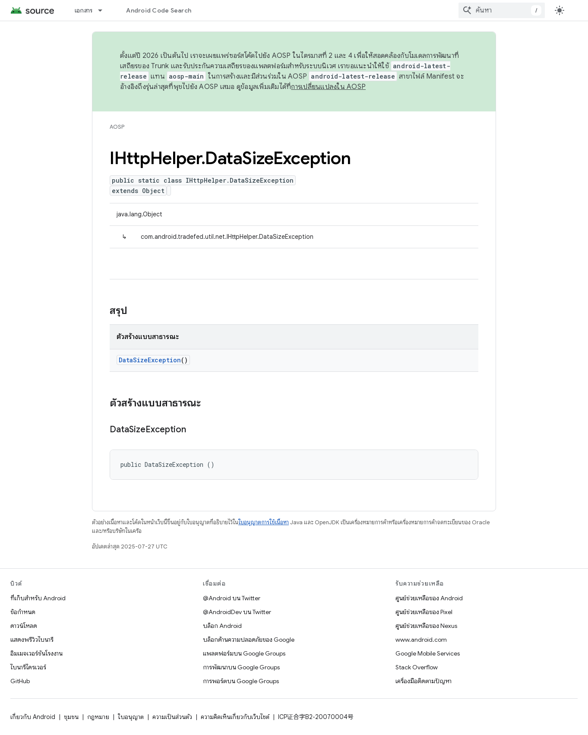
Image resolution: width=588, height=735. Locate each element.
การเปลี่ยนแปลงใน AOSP (328, 86)
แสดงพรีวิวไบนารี (32, 639)
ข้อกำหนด (22, 612)
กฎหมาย (98, 716)
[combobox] (501, 10)
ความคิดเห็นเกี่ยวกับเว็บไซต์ (235, 716)
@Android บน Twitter (231, 598)
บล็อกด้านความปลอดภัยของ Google (248, 639)
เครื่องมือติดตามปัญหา (423, 681)
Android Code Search (158, 10)
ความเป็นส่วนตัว (172, 716)
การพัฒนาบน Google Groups (241, 667)
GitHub (20, 681)
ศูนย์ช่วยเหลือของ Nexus (426, 626)
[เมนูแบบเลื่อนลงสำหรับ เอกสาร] (104, 10)
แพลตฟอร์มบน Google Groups (244, 653)
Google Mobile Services (427, 653)
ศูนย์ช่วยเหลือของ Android (429, 598)
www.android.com (421, 639)
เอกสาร (84, 10)
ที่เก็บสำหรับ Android (38, 598)
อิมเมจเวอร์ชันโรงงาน (36, 653)
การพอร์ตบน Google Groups (241, 681)
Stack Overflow (416, 667)
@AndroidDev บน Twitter (237, 612)
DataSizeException (150, 360)
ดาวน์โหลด (23, 626)
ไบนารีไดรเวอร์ (28, 667)
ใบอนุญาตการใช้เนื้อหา (263, 522)
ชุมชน (71, 716)
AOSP (117, 126)
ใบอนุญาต (131, 716)
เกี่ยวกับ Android (32, 716)
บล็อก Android (222, 626)
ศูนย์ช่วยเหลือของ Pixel (423, 612)
